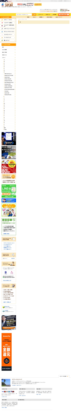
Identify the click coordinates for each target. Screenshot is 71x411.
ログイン (41, 9)
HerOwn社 (6, 91)
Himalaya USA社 (8, 84)
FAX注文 (6, 310)
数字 (5, 127)
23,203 (12, 258)
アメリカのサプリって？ (8, 244)
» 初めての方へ (18, 385)
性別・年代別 (4, 52)
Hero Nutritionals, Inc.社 (9, 82)
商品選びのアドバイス (7, 247)
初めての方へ (7, 306)
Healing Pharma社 (8, 94)
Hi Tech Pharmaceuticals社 (9, 89)
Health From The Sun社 (9, 75)
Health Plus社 (7, 77)
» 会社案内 (14, 385)
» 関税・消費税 (4, 407)
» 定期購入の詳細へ (6, 233)
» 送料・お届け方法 (22, 395)
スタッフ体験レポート (7, 249)
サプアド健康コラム (7, 246)
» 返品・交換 (38, 394)
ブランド (3, 57)
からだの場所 (4, 49)
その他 (5, 129)
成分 (3, 47)
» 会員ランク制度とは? (7, 302)
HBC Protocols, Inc (8, 73)
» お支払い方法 (4, 396)
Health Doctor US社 (8, 87)
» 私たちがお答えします (7, 280)
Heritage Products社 (8, 80)
